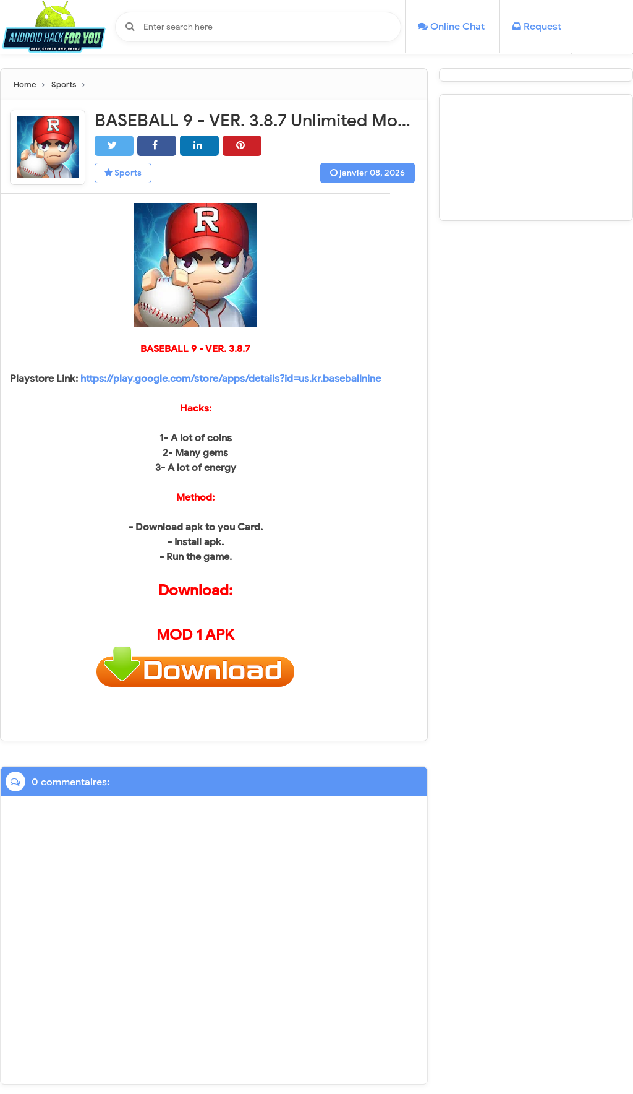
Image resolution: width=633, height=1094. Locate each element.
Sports (123, 173)
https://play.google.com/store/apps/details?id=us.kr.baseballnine (230, 379)
